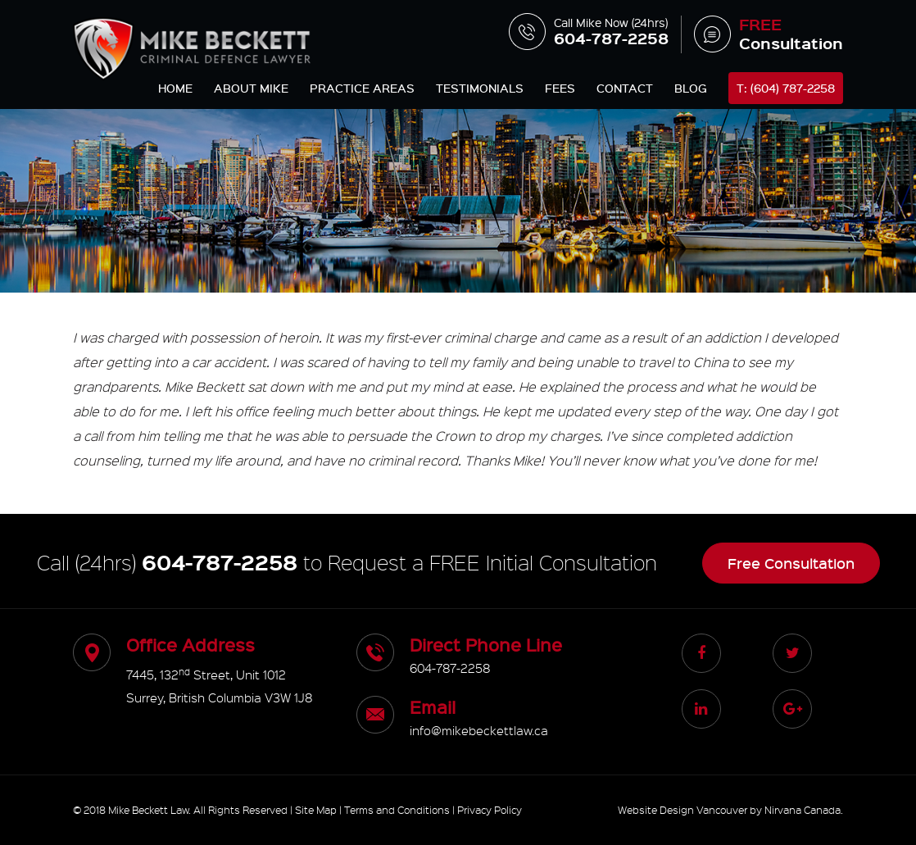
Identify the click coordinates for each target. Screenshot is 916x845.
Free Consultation (791, 563)
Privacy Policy (489, 809)
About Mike (251, 88)
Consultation (768, 34)
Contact (624, 88)
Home (175, 88)
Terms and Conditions (397, 809)
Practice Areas (362, 88)
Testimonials (480, 88)
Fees (560, 88)
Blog (690, 88)
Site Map (316, 809)
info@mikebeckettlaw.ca (479, 730)
